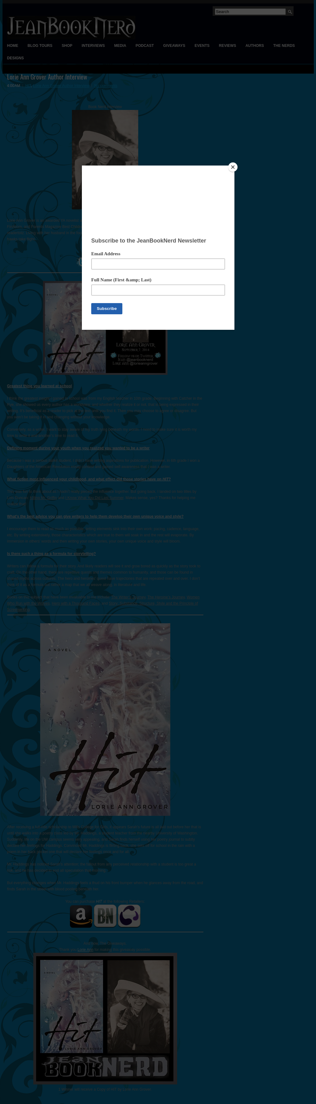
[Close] (233, 167)
